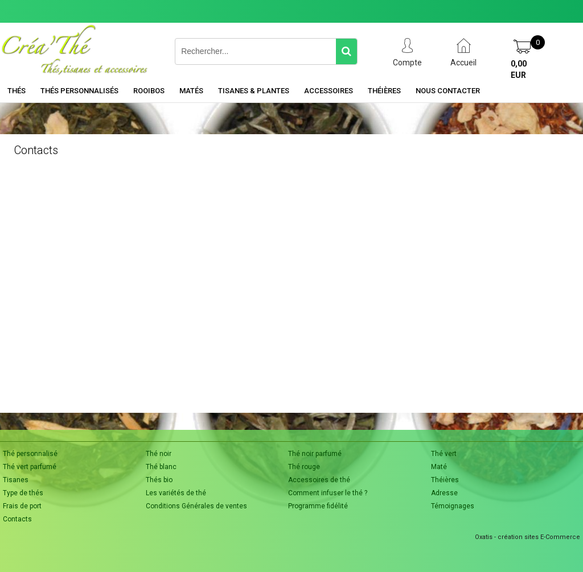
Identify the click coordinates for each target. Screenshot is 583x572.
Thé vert (444, 454)
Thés (16, 90)
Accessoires (328, 90)
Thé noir (158, 454)
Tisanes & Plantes (253, 90)
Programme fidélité (318, 506)
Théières (384, 90)
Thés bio (159, 480)
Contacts (17, 519)
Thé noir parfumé (315, 454)
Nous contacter (448, 90)
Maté (439, 467)
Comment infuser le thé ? (327, 493)
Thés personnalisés (79, 90)
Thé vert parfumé (29, 467)
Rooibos (149, 90)
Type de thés (23, 493)
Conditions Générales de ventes (196, 506)
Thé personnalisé (30, 454)
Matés (191, 90)
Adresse (444, 493)
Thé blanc (161, 467)
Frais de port (22, 506)
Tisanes (15, 480)
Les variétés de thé (176, 493)
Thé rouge (304, 467)
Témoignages (452, 506)
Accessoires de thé (319, 480)
